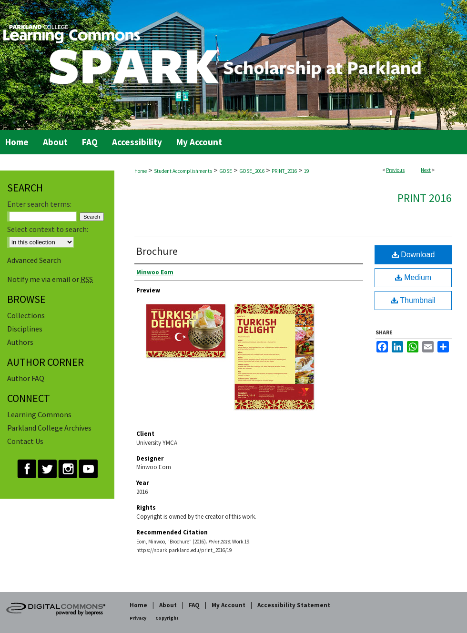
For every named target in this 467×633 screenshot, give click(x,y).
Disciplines (24, 328)
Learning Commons (39, 414)
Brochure (157, 251)
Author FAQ (25, 378)
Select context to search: (47, 229)
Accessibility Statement (293, 605)
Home (140, 171)
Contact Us (25, 441)
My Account (228, 605)
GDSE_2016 (251, 171)
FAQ (194, 605)
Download (413, 255)
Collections (26, 315)
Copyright (167, 618)
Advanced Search (34, 260)
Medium (413, 277)
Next (426, 170)
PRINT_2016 (284, 171)
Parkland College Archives (49, 427)
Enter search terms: (39, 204)
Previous (395, 170)
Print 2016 (424, 198)
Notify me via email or (50, 279)
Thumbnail (413, 300)
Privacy (138, 618)
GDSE (225, 171)
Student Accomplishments (183, 171)
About (168, 605)
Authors (20, 342)
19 (306, 171)
